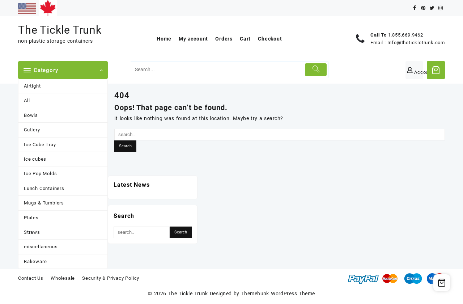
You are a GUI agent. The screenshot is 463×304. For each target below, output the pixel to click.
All (27, 100)
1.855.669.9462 (405, 35)
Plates (31, 217)
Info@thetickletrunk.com (416, 42)
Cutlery (32, 129)
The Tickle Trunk (60, 30)
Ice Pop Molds (40, 173)
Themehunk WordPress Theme (278, 293)
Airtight (32, 86)
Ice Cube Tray (40, 144)
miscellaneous (41, 246)
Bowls (31, 115)
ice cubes (35, 159)
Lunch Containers (44, 188)
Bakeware (35, 261)
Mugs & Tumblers (44, 203)
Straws (32, 232)
